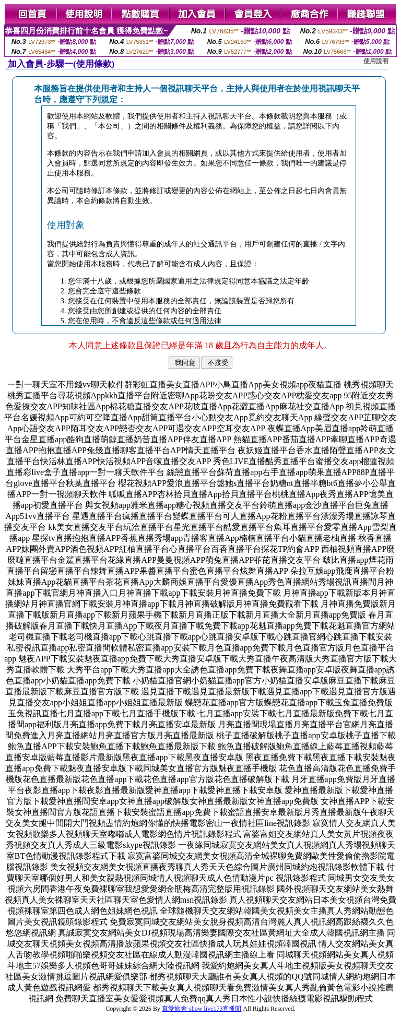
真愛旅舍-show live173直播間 (201, 1008)
